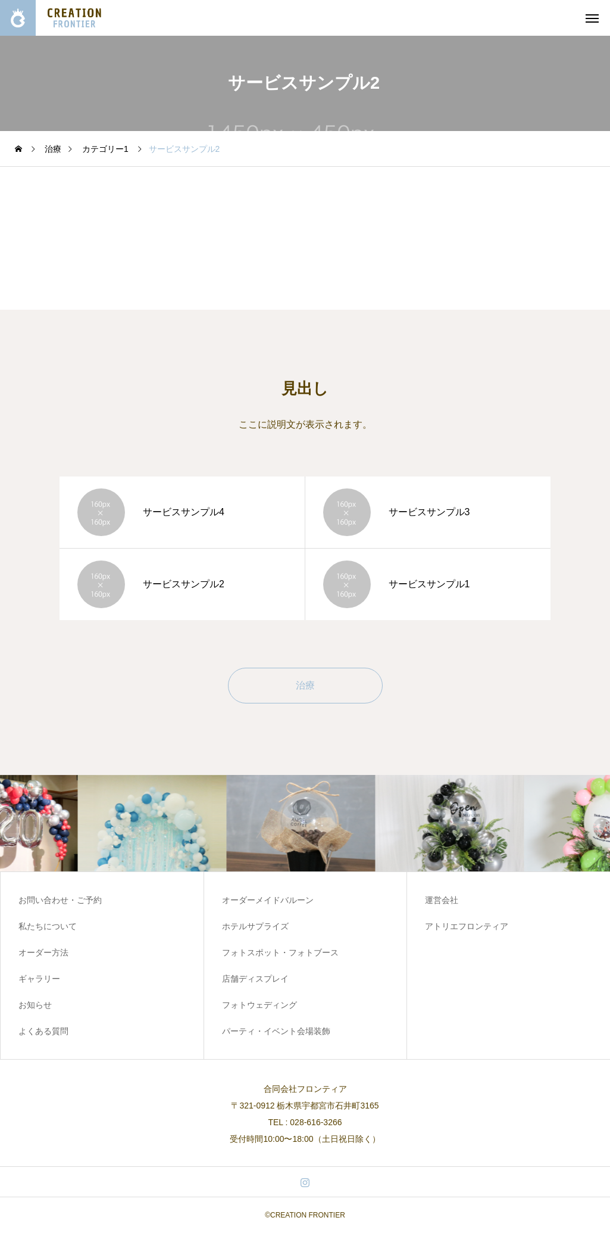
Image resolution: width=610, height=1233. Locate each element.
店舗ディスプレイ (255, 978)
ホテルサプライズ (255, 926)
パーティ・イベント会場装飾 (276, 1031)
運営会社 (441, 900)
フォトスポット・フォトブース (280, 952)
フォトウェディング (259, 1005)
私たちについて (47, 926)
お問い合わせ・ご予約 (60, 900)
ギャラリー (39, 978)
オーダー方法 (43, 952)
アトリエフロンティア (466, 926)
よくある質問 (43, 1031)
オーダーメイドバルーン (268, 900)
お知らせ (35, 1005)
